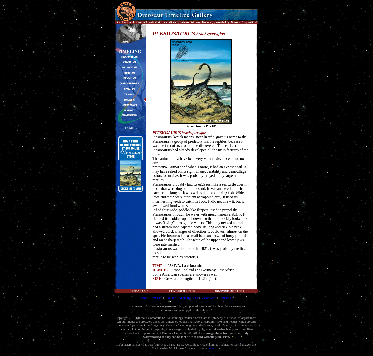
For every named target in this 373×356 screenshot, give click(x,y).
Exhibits (171, 298)
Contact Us (226, 298)
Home (143, 298)
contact (212, 348)
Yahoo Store (209, 298)
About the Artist (189, 298)
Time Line (156, 298)
